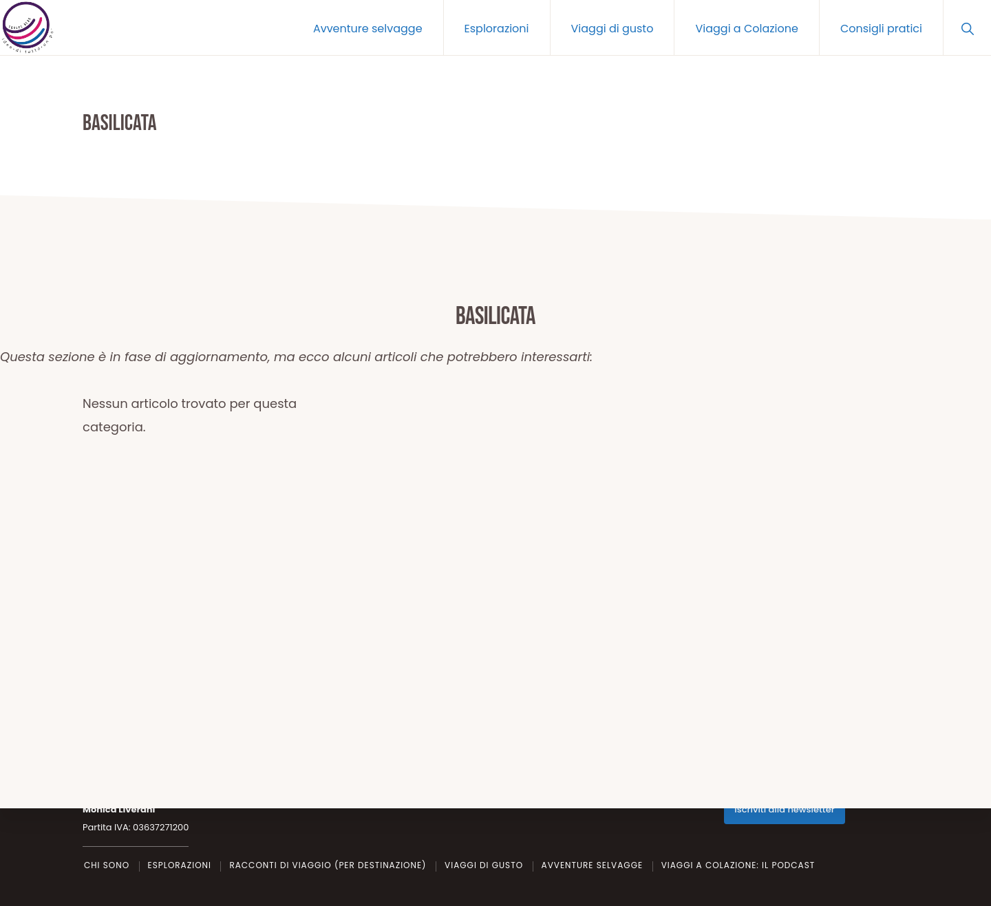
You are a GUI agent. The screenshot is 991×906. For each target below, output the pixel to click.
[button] (967, 27)
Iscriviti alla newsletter (784, 809)
